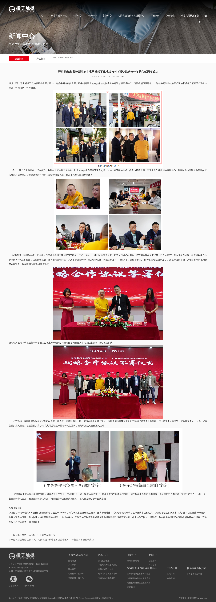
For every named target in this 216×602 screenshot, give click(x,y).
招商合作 (92, 15)
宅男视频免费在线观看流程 (138, 578)
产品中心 (77, 15)
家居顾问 (131, 587)
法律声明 (22, 598)
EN (205, 15)
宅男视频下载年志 (76, 578)
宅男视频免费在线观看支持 (138, 583)
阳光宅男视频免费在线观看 (138, 574)
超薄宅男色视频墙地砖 (107, 573)
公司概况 (72, 561)
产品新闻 (40, 58)
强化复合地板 (104, 561)
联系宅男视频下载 (190, 15)
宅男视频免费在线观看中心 (131, 15)
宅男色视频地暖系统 (106, 578)
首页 (40, 15)
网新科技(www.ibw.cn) (197, 598)
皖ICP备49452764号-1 (103, 598)
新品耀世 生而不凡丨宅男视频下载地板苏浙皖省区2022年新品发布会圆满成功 (56, 539)
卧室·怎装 (170, 15)
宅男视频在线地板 (105, 569)
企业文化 (72, 565)
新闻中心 (107, 15)
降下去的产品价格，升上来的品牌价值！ (37, 535)
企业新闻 (18, 58)
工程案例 (155, 15)
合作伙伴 (171, 574)
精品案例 (171, 578)
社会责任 (72, 569)
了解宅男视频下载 (58, 15)
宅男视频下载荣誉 (76, 573)
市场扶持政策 (133, 561)
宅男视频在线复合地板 (107, 565)
